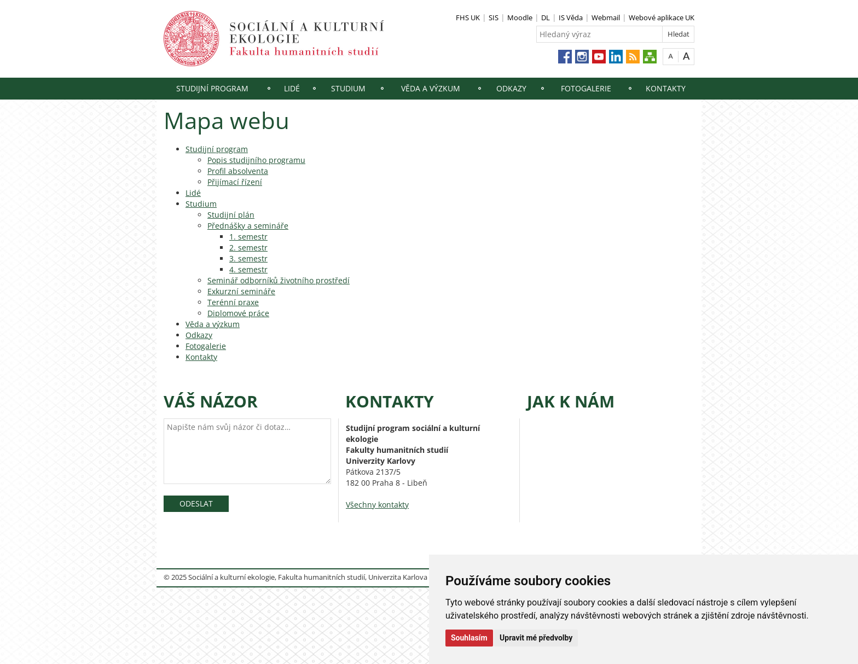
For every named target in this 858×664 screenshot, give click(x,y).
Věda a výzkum (430, 88)
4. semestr (248, 269)
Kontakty (666, 88)
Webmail (606, 17)
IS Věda (571, 17)
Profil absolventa (237, 171)
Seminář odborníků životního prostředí (278, 280)
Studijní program (212, 88)
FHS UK (468, 17)
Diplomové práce (238, 313)
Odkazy (511, 88)
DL (545, 17)
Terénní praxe (233, 302)
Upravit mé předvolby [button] (536, 637)
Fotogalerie (586, 88)
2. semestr (248, 247)
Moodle (519, 17)
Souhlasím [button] (469, 637)
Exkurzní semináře (241, 291)
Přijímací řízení (234, 182)
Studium (348, 88)
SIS (493, 17)
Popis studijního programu (256, 160)
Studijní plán (230, 214)
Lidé (292, 88)
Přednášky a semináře (247, 225)
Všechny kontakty (377, 504)
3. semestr (248, 258)
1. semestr (248, 236)
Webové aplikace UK (661, 17)
